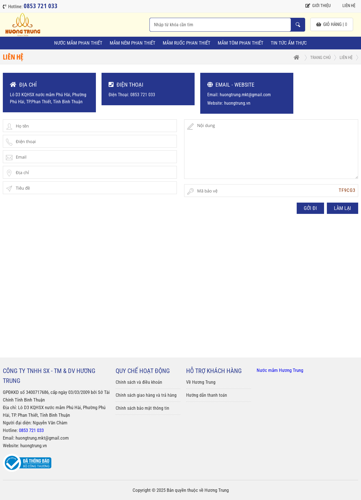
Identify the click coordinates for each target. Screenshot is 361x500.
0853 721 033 (31, 430)
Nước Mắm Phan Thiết (78, 43)
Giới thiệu (318, 5)
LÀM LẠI (342, 208)
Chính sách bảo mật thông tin (142, 408)
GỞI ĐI (310, 208)
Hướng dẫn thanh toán (206, 395)
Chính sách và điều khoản (139, 382)
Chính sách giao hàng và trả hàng (146, 395)
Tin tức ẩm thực (289, 43)
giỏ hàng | (331, 24)
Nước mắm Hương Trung (280, 370)
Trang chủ (320, 57)
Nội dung (271, 149)
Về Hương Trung (200, 382)
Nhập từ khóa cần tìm (298, 24)
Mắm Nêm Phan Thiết (132, 43)
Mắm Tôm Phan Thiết (240, 43)
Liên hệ (345, 5)
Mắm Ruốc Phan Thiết (186, 43)
